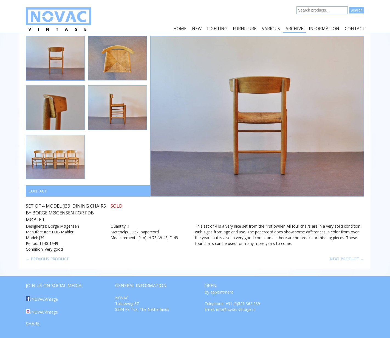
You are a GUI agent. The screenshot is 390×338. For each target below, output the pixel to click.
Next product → (347, 258)
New (197, 29)
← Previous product (47, 258)
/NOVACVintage (42, 299)
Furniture (244, 29)
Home (179, 29)
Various (271, 29)
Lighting (217, 29)
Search (357, 10)
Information (324, 29)
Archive (294, 29)
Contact (355, 29)
